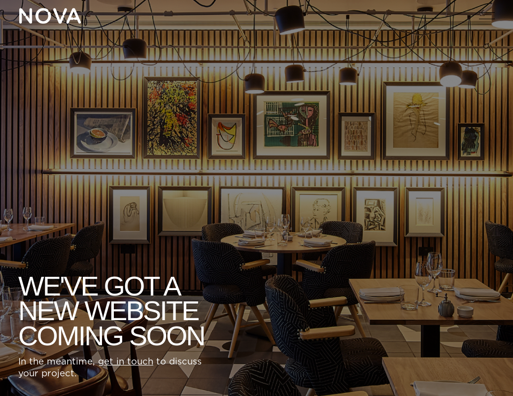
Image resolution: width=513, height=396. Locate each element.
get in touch (125, 362)
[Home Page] (49, 16)
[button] (487, 16)
